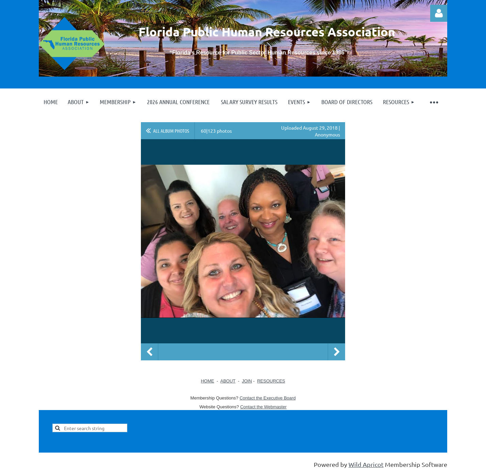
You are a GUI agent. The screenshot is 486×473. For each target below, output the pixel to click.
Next (336, 351)
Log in (438, 13)
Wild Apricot (366, 464)
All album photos (171, 131)
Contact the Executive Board (268, 398)
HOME (207, 381)
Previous (149, 351)
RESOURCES (271, 381)
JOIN (247, 381)
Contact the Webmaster (263, 406)
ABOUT (228, 381)
